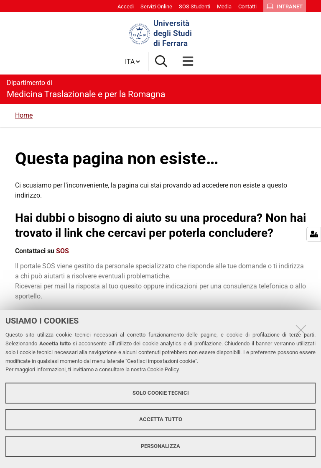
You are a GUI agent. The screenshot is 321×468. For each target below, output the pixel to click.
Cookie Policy (162, 369)
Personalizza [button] (160, 446)
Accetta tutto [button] (160, 419)
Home (24, 115)
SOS (62, 251)
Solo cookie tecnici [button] (160, 393)
